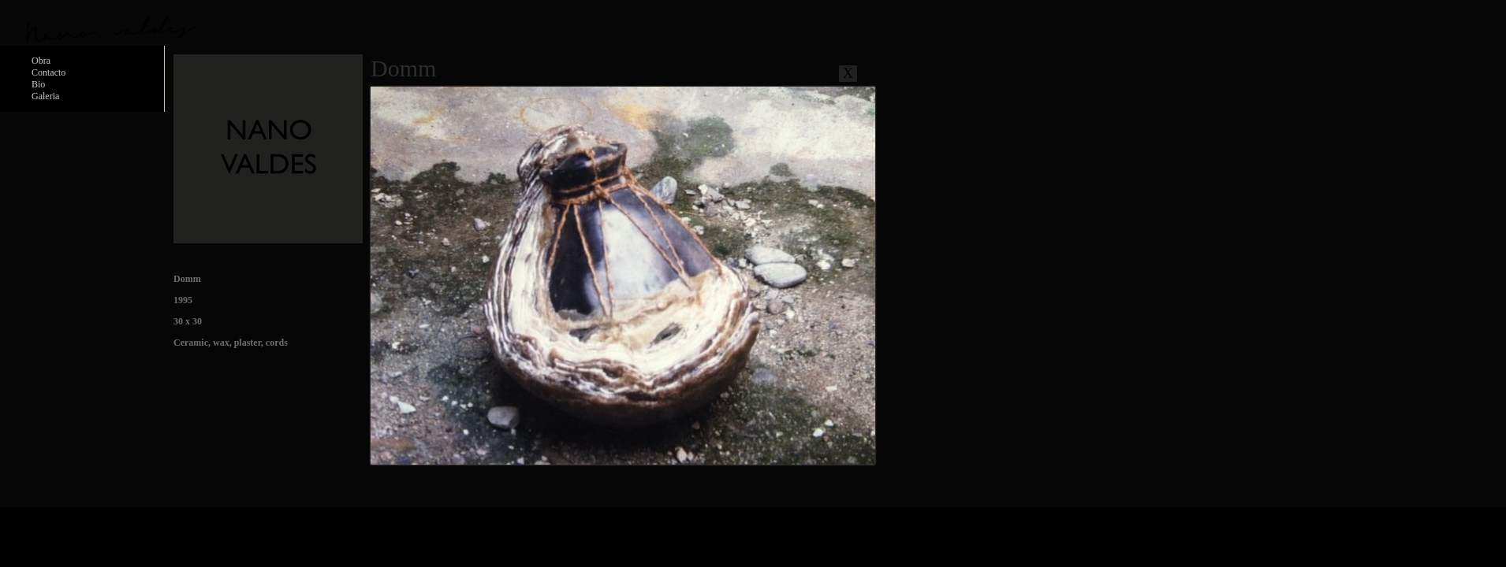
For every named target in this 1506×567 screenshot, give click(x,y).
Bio (38, 84)
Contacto (48, 72)
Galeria (45, 96)
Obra (41, 60)
